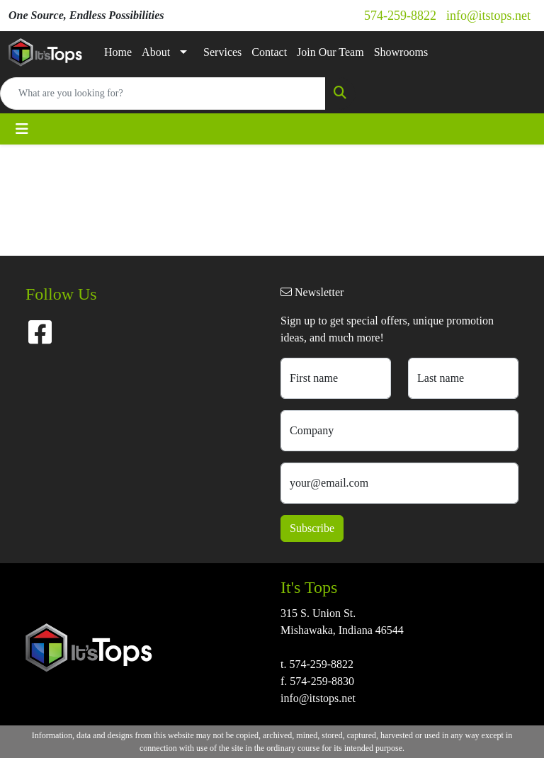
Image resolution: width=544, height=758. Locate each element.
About (156, 52)
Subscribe (312, 528)
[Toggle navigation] (22, 129)
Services (222, 52)
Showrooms (401, 52)
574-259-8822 (400, 16)
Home (118, 52)
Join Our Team (330, 52)
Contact (269, 52)
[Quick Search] (163, 93)
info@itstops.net (488, 16)
